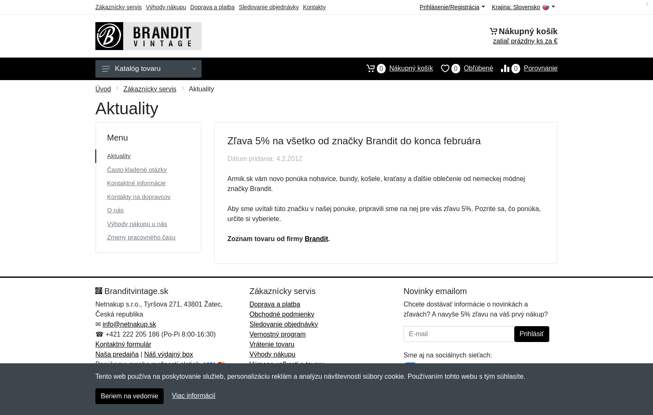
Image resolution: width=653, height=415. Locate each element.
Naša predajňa (117, 354)
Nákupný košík (396, 68)
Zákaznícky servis (118, 7)
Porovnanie (525, 68)
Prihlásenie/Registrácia (452, 7)
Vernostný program (277, 334)
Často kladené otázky (137, 169)
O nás (115, 210)
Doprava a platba (212, 7)
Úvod (103, 89)
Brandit (316, 238)
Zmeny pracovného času (141, 237)
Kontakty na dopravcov (139, 196)
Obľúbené (463, 68)
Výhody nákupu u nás (137, 223)
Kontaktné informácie (136, 182)
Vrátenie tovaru (271, 344)
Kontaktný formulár (123, 344)
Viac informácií (194, 395)
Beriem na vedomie (129, 396)
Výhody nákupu (166, 7)
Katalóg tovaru (149, 69)
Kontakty (314, 7)
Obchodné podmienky (281, 314)
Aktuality (119, 155)
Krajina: (523, 7)
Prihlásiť (532, 333)
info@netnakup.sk (129, 324)
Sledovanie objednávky (269, 7)
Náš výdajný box (168, 354)
